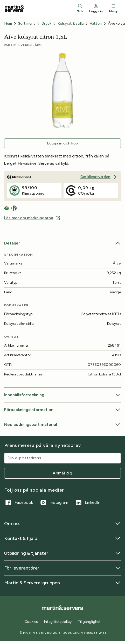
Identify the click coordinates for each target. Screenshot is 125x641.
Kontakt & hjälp (62, 538)
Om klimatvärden (99, 177)
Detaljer (62, 243)
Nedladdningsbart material (62, 424)
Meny (113, 8)
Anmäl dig (62, 473)
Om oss (62, 523)
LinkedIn (87, 502)
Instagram (53, 502)
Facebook (18, 502)
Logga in (96, 8)
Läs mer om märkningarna (32, 218)
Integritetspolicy (58, 621)
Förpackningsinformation (62, 410)
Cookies (31, 621)
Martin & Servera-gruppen (62, 583)
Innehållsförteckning (62, 395)
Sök (80, 8)
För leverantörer (62, 568)
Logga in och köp (62, 143)
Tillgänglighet (89, 621)
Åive (117, 263)
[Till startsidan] (14, 8)
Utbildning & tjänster (62, 553)
